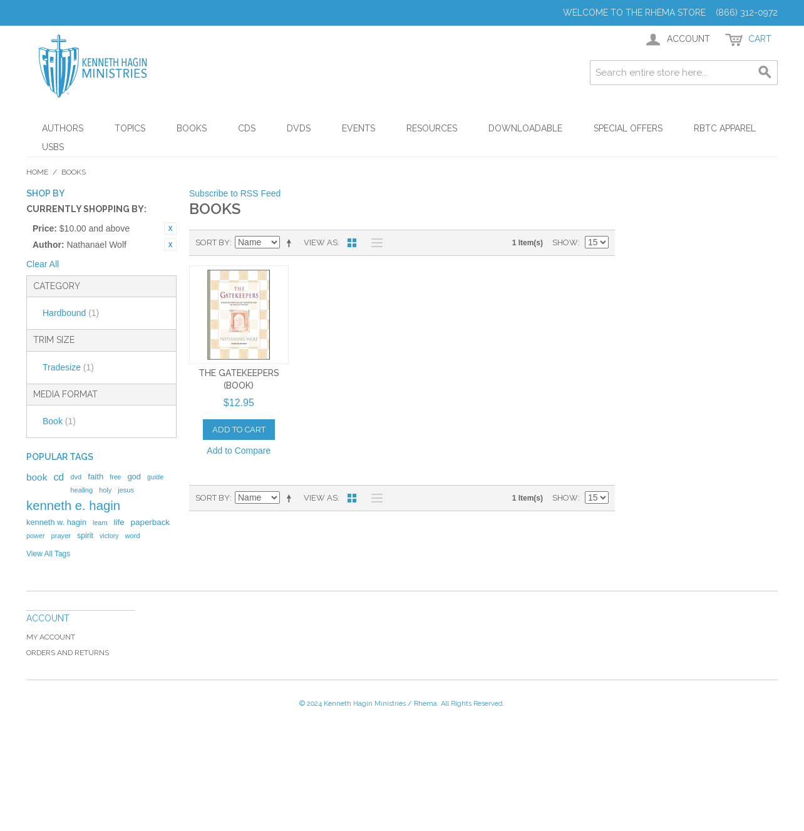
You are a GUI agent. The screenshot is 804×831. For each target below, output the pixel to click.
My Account (50, 637)
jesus (126, 490)
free (115, 477)
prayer (61, 535)
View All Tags (48, 553)
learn (100, 522)
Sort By (212, 242)
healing (81, 490)
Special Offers (628, 128)
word (132, 535)
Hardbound (71, 313)
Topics (130, 128)
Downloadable (525, 128)
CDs (246, 128)
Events (358, 128)
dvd (75, 477)
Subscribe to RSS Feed (235, 193)
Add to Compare (239, 451)
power (35, 535)
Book (59, 421)
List (373, 242)
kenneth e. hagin (73, 505)
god (134, 476)
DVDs (299, 128)
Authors (62, 128)
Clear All (42, 264)
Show (565, 242)
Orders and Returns (67, 652)
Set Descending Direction (291, 242)
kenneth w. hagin (56, 522)
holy (105, 490)
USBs (53, 147)
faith (95, 476)
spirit (85, 535)
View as (321, 242)
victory (109, 535)
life (119, 522)
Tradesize (68, 367)
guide (155, 477)
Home (37, 172)
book (36, 477)
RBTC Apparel (725, 128)
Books (192, 128)
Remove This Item (170, 228)
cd (58, 477)
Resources (431, 128)
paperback (150, 522)
